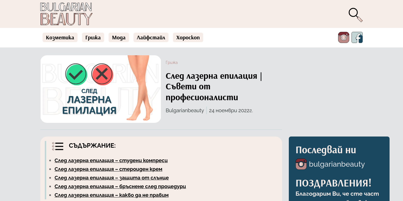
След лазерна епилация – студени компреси (111, 160)
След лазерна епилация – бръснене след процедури (120, 186)
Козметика (60, 37)
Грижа (93, 37)
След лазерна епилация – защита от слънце (112, 178)
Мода (119, 37)
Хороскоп (188, 37)
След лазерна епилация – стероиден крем (108, 169)
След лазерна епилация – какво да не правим (112, 195)
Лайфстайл (151, 37)
